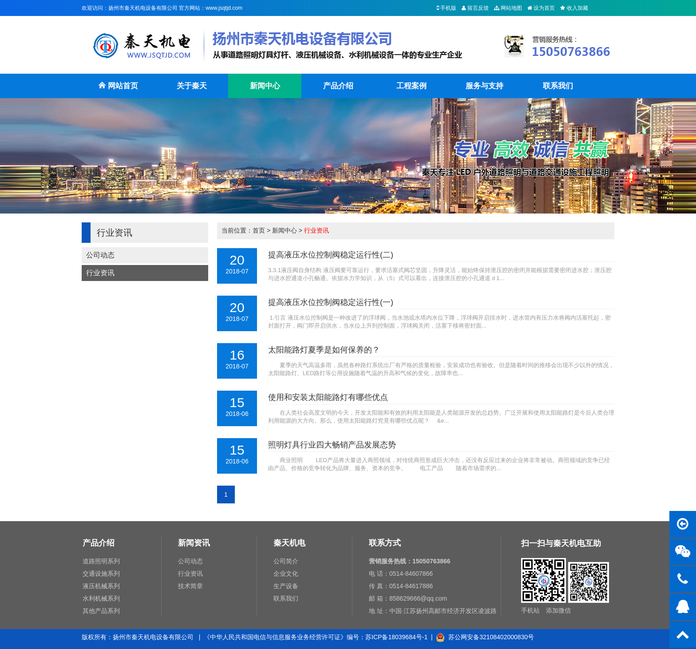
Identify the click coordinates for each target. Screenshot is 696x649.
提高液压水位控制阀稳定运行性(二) (330, 254)
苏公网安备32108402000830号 (485, 637)
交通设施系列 (101, 573)
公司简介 (285, 561)
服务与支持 (484, 86)
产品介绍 (338, 86)
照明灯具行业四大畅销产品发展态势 (332, 444)
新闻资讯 (194, 542)
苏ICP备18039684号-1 (396, 637)
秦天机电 (289, 542)
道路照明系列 (101, 561)
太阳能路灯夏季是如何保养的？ (324, 349)
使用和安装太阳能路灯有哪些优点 (328, 397)
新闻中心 (265, 86)
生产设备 (285, 586)
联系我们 (558, 86)
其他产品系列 (101, 610)
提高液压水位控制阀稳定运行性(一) (330, 302)
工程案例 (411, 86)
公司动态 (100, 255)
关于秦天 (192, 86)
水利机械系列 (101, 598)
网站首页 (118, 90)
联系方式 (385, 542)
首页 (259, 230)
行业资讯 (100, 273)
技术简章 (190, 586)
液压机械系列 (101, 586)
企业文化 (285, 573)
